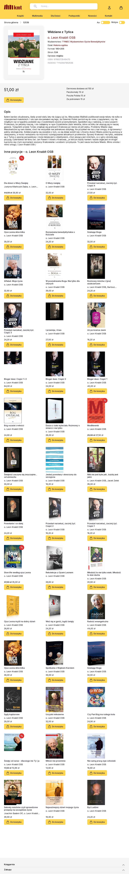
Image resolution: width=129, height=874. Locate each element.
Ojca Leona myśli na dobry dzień (19, 621)
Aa (98, 22)
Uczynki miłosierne (55, 714)
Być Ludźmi (92, 807)
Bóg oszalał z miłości (14, 425)
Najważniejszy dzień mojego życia (62, 807)
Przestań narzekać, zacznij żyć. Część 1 (102, 524)
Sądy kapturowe (12, 714)
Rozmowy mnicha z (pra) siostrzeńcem (99, 282)
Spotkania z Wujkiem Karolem (60, 668)
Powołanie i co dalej (13, 523)
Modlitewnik (93, 425)
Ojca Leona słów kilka (14, 232)
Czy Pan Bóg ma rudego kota (101, 714)
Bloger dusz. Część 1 (97, 379)
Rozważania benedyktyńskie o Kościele (60, 233)
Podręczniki (74, 16)
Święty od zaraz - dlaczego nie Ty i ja (21, 761)
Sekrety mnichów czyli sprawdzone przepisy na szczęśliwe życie (21, 808)
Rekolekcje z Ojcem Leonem (59, 572)
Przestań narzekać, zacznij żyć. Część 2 (61, 524)
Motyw (118, 22)
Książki (20, 16)
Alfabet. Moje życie (13, 281)
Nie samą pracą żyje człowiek (101, 761)
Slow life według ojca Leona (17, 572)
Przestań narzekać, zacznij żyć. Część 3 (19, 331)
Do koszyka (13, 100)
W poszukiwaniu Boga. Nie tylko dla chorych (63, 282)
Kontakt (108, 16)
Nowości (92, 16)
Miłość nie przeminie (56, 761)
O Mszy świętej (53, 183)
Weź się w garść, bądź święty (60, 621)
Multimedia (37, 16)
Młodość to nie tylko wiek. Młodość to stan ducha (104, 573)
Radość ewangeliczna (97, 621)
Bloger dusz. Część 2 (56, 379)
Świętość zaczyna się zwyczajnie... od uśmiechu (20, 475)
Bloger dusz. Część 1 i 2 (15, 379)
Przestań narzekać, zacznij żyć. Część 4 (102, 184)
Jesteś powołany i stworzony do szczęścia (61, 475)
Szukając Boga (94, 232)
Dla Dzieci (55, 16)
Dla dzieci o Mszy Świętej (16, 183)
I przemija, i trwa (53, 330)
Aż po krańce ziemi (96, 330)
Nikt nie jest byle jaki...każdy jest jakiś (102, 475)
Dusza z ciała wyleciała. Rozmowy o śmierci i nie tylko (63, 426)
